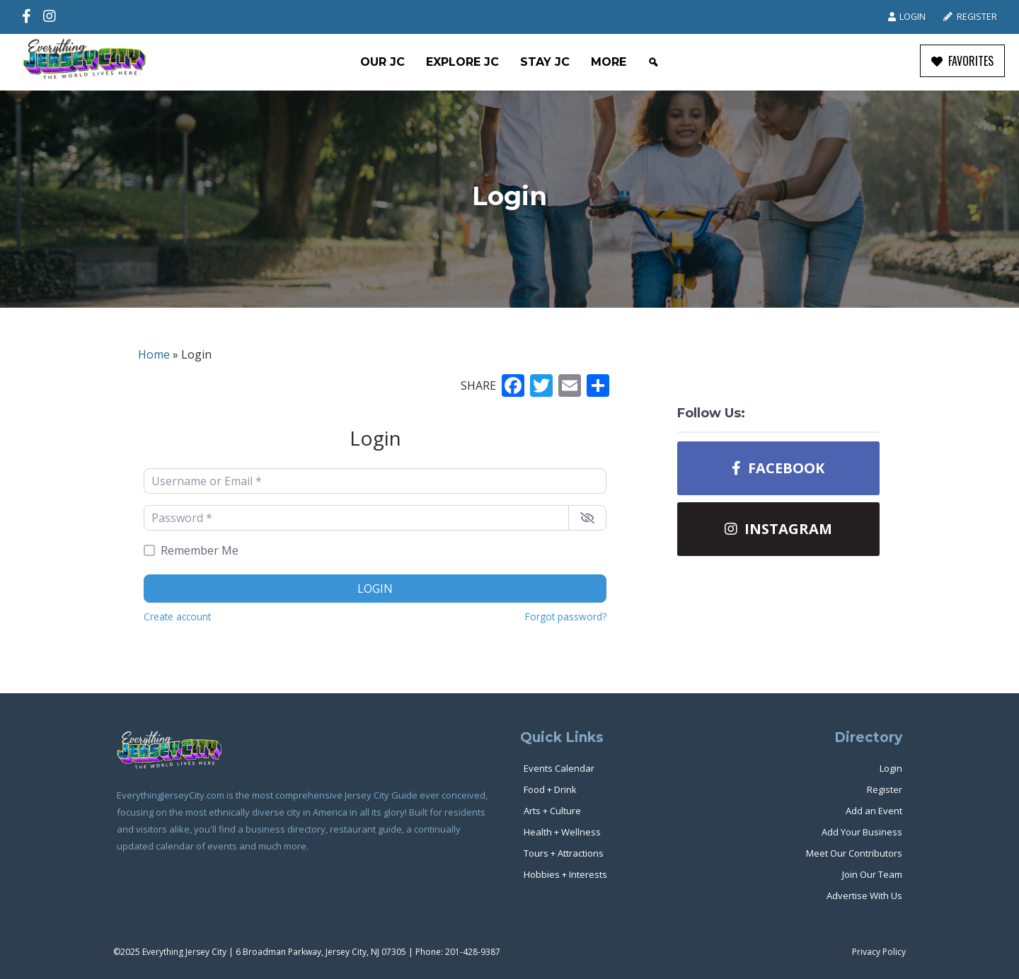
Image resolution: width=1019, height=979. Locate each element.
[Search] (653, 62)
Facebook (778, 467)
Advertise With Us (864, 895)
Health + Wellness (562, 832)
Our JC (382, 62)
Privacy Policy (879, 952)
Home (154, 354)
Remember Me (199, 550)
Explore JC (462, 62)
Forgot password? (565, 616)
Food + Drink (550, 789)
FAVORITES (962, 60)
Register (970, 17)
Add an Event (874, 810)
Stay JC (545, 62)
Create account (177, 616)
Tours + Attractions (564, 853)
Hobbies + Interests (565, 874)
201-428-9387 (472, 952)
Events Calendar (559, 768)
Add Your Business (862, 832)
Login (907, 17)
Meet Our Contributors (854, 853)
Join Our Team (872, 874)
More (608, 62)
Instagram (778, 528)
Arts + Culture (552, 810)
